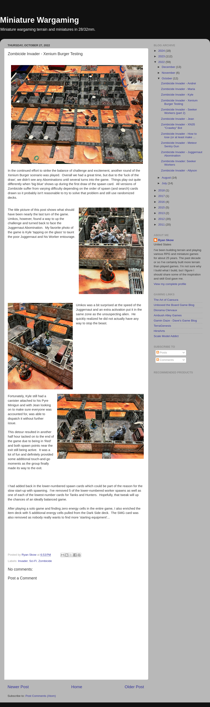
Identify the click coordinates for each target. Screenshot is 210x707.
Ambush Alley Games (168, 315)
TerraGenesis (162, 325)
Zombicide (45, 561)
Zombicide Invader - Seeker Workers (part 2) (179, 111)
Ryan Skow (166, 240)
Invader (22, 561)
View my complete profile (170, 284)
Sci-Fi (33, 561)
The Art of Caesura (166, 299)
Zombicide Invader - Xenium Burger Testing (179, 102)
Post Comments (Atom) (41, 695)
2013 (162, 213)
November (169, 72)
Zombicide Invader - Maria (178, 89)
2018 (162, 190)
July (165, 183)
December (169, 67)
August (167, 177)
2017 (162, 196)
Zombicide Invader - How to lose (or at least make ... (179, 135)
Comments (165, 359)
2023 (162, 56)
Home (76, 687)
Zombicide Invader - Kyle (177, 94)
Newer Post (18, 687)
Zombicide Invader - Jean (177, 118)
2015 (162, 207)
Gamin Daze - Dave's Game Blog (175, 320)
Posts (161, 352)
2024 (162, 50)
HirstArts (159, 331)
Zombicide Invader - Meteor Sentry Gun (179, 144)
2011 (162, 224)
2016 (162, 201)
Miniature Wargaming (39, 20)
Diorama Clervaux (165, 310)
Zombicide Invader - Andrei (178, 83)
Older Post (134, 687)
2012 (162, 219)
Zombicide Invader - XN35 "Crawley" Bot (178, 126)
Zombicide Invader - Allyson (179, 170)
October (167, 78)
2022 (162, 62)
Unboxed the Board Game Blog (174, 305)
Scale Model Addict (166, 336)
